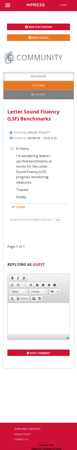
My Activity (38, 94)
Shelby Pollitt (39, 132)
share (18, 207)
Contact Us (21, 439)
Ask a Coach (38, 37)
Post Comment (39, 353)
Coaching (38, 85)
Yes (57, 219)
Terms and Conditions (27, 428)
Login (63, 5)
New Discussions (38, 27)
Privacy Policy (22, 434)
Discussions (38, 76)
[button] (12, 278)
